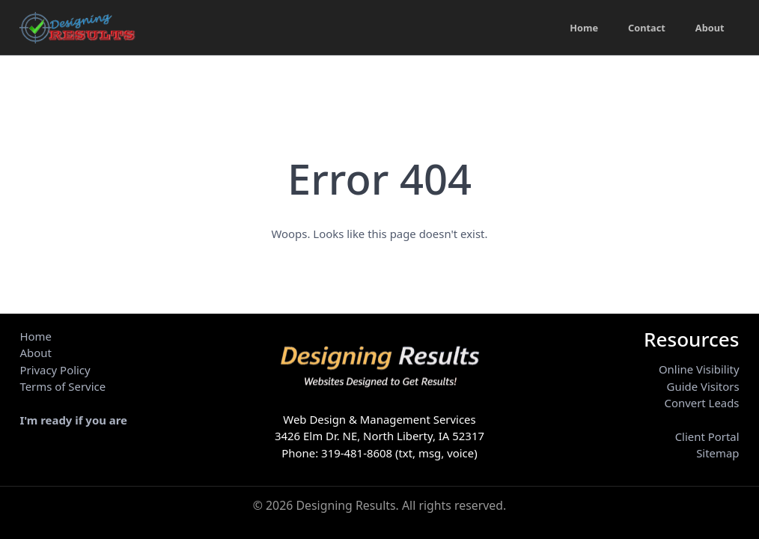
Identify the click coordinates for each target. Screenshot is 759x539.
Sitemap (717, 452)
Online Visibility (699, 369)
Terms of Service (62, 386)
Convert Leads (701, 402)
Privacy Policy (54, 369)
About (710, 27)
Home (582, 27)
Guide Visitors (703, 386)
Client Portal (707, 436)
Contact (646, 27)
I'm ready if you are (73, 419)
